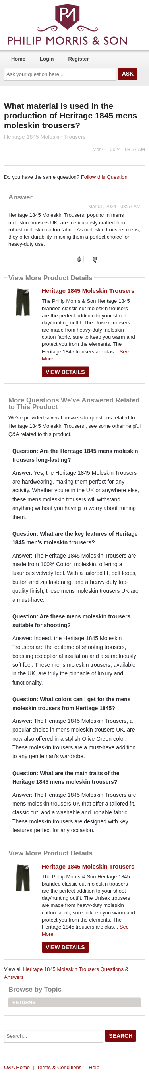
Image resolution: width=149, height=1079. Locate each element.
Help (94, 1067)
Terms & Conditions (59, 1067)
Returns (23, 1002)
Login (47, 59)
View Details (65, 372)
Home (18, 59)
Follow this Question (104, 177)
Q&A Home (17, 1067)
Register (78, 59)
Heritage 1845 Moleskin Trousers (88, 290)
